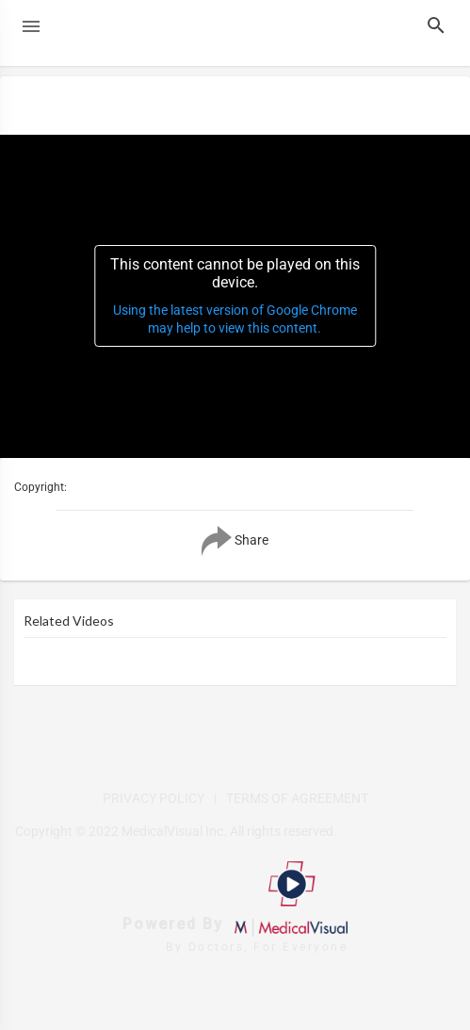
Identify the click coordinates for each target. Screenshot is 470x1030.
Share (235, 541)
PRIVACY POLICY (153, 798)
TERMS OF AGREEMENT (297, 798)
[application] (235, 296)
